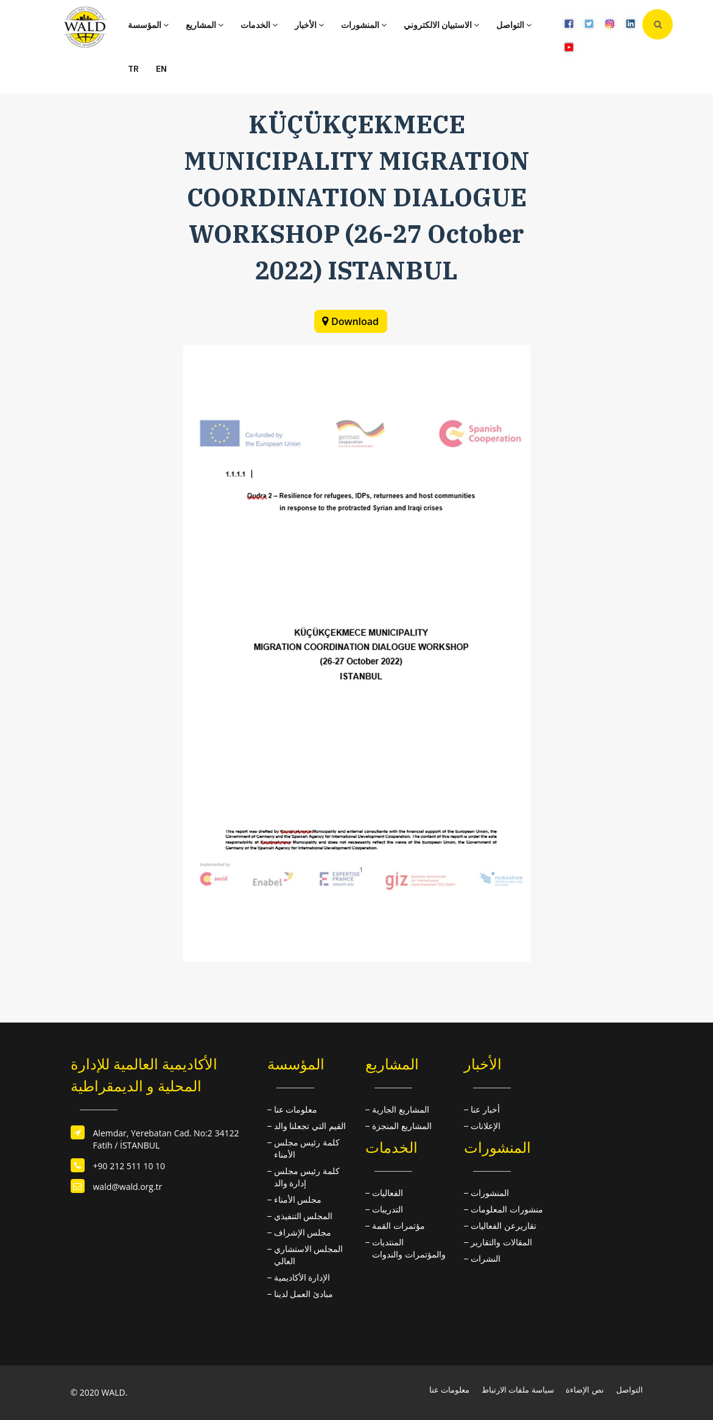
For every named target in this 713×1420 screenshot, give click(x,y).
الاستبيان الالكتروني (441, 24)
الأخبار (309, 24)
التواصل (514, 24)
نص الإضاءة (584, 1389)
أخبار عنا (485, 1109)
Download (355, 321)
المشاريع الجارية (400, 1109)
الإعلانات (486, 1125)
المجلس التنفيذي (303, 1216)
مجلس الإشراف (303, 1232)
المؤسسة (148, 24)
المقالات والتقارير (501, 1242)
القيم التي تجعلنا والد (310, 1125)
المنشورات (364, 24)
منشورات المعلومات (507, 1209)
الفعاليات (387, 1192)
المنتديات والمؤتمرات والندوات (409, 1248)
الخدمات (259, 24)
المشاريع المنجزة (402, 1125)
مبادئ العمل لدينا (303, 1293)
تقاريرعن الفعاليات (503, 1225)
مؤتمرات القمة (398, 1225)
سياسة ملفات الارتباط (518, 1389)
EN (161, 68)
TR (133, 68)
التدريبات (387, 1209)
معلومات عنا (296, 1109)
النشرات (486, 1258)
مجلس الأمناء (298, 1199)
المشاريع (204, 24)
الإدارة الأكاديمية (302, 1277)
